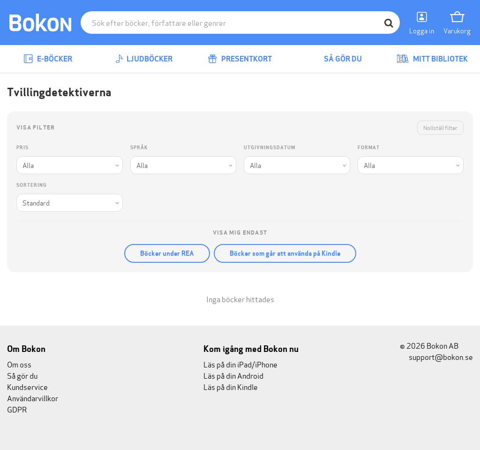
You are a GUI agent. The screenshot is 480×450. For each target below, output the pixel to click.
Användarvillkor (32, 397)
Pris (22, 148)
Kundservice (27, 386)
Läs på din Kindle (230, 386)
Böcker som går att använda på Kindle (285, 253)
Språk (139, 148)
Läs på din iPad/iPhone (240, 363)
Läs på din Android (233, 375)
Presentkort (240, 59)
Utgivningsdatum (269, 148)
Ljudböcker (143, 59)
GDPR (17, 409)
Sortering (31, 185)
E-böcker (47, 59)
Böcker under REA (167, 253)
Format (369, 148)
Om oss (19, 363)
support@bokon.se (436, 356)
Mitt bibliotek (432, 59)
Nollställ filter (440, 127)
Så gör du (336, 59)
